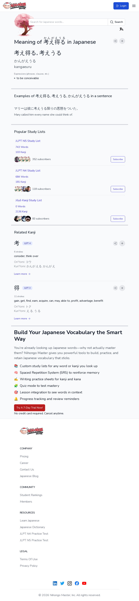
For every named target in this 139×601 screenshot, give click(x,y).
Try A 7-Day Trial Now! (29, 407)
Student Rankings (31, 495)
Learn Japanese (29, 521)
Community (27, 487)
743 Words (22, 147)
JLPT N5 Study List (28, 141)
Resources (27, 512)
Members (26, 502)
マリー (19, 108)
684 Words (22, 176)
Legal (24, 551)
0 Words (20, 206)
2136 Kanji (21, 211)
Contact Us (27, 470)
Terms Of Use (29, 559)
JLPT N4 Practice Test (34, 534)
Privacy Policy (28, 566)
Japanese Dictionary (32, 527)
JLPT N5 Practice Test (34, 540)
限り (50, 108)
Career (24, 463)
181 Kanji (21, 182)
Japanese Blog (29, 476)
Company (26, 448)
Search (116, 22)
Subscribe (118, 159)
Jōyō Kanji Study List (29, 200)
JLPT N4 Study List (28, 171)
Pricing (24, 456)
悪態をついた (67, 108)
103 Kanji (21, 152)
